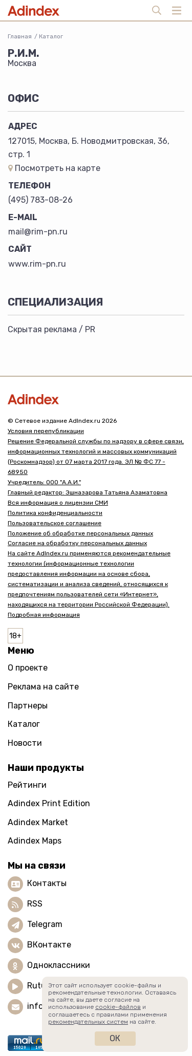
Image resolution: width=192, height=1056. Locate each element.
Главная (20, 36)
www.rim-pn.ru (37, 264)
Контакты (47, 883)
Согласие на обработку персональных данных (77, 543)
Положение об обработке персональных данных (80, 533)
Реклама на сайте (43, 687)
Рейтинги (27, 785)
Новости (25, 743)
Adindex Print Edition (49, 803)
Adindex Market (38, 822)
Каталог (51, 36)
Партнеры (28, 705)
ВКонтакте (49, 945)
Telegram (44, 924)
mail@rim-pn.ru (38, 231)
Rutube (41, 985)
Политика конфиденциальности (55, 512)
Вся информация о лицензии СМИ (58, 502)
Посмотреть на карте (54, 168)
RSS (34, 904)
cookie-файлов (118, 1006)
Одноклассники (58, 965)
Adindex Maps (34, 841)
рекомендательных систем (88, 1021)
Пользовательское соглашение (54, 523)
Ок (115, 1038)
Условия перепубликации (46, 431)
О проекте (28, 668)
